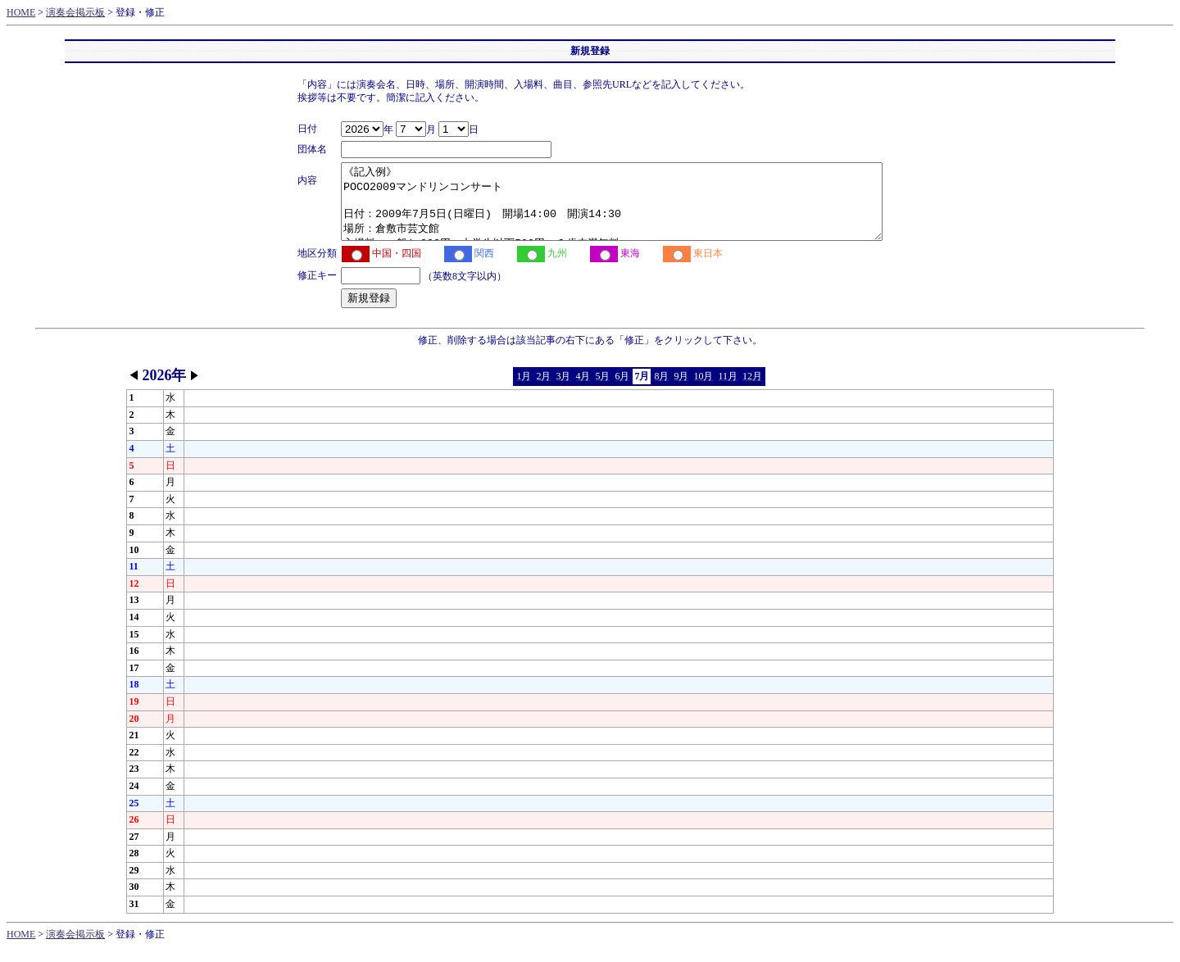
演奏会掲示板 (75, 12)
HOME (21, 12)
